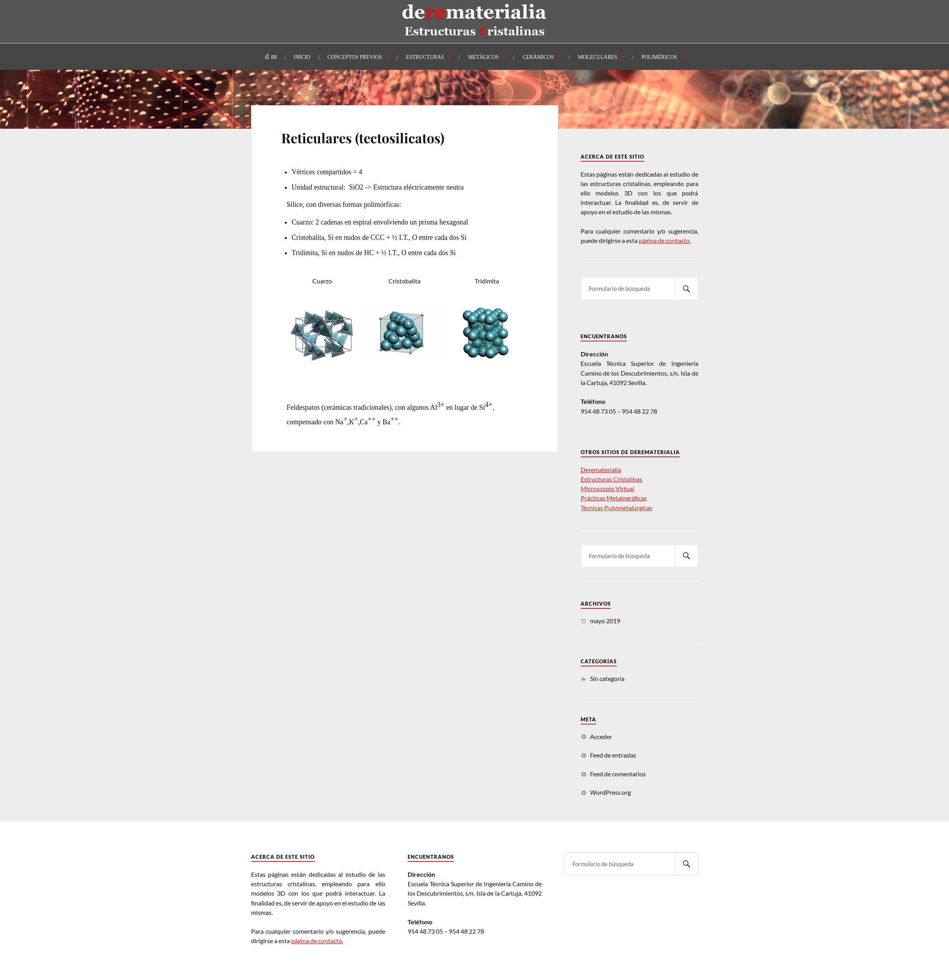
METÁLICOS (483, 57)
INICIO (302, 57)
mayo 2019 (605, 620)
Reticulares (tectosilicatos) (362, 138)
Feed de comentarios (618, 774)
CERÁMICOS (538, 57)
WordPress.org (610, 792)
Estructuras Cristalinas (611, 479)
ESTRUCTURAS (425, 57)
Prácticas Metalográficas (614, 498)
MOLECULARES (597, 57)
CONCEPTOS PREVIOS (355, 57)
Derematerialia (601, 469)
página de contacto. (665, 240)
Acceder (601, 736)
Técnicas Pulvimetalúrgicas (616, 507)
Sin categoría (607, 678)
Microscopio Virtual (607, 488)
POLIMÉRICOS (659, 57)
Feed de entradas (613, 755)
